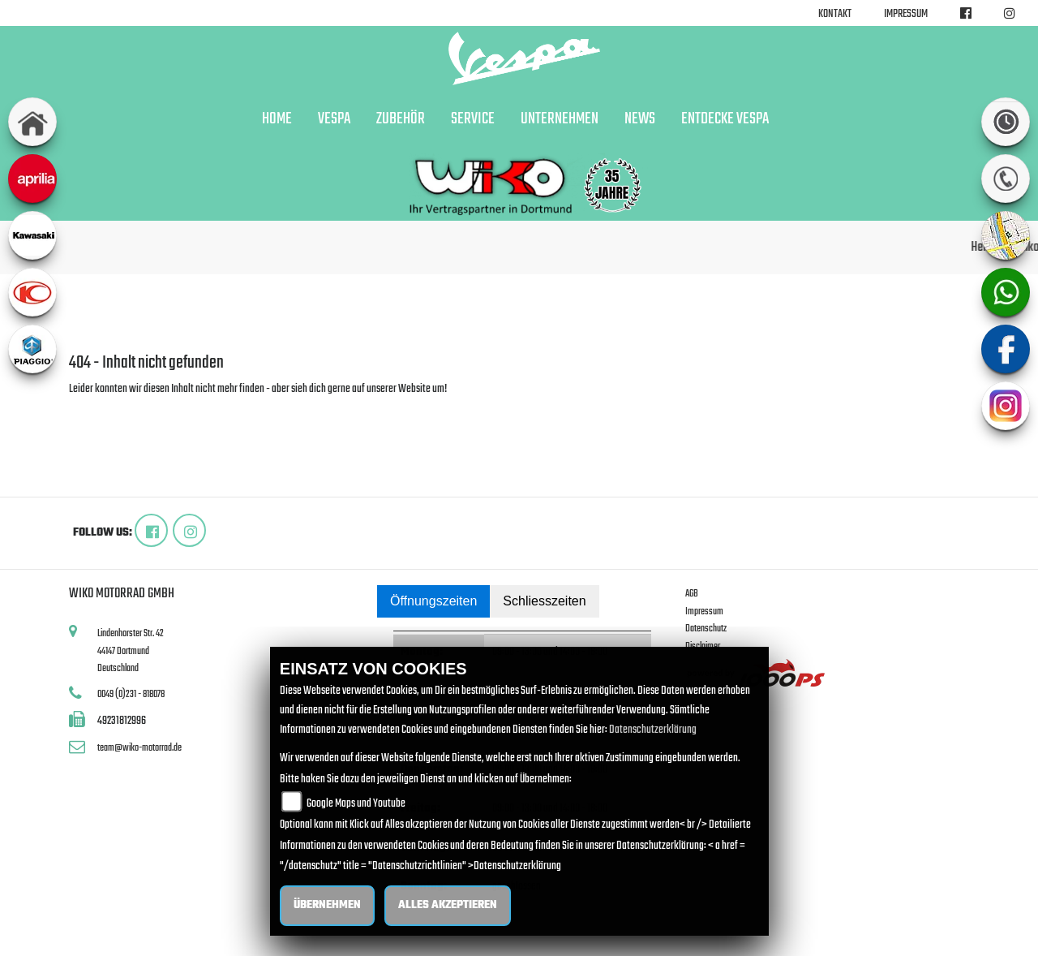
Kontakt (834, 14)
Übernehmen (327, 905)
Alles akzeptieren (447, 905)
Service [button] (473, 119)
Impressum (906, 14)
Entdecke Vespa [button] (725, 119)
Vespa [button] (334, 119)
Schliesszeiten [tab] (544, 601)
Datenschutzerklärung (653, 730)
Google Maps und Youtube (356, 804)
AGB (691, 593)
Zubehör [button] (400, 119)
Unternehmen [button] (559, 119)
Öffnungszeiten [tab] (433, 601)
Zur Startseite (95, 408)
